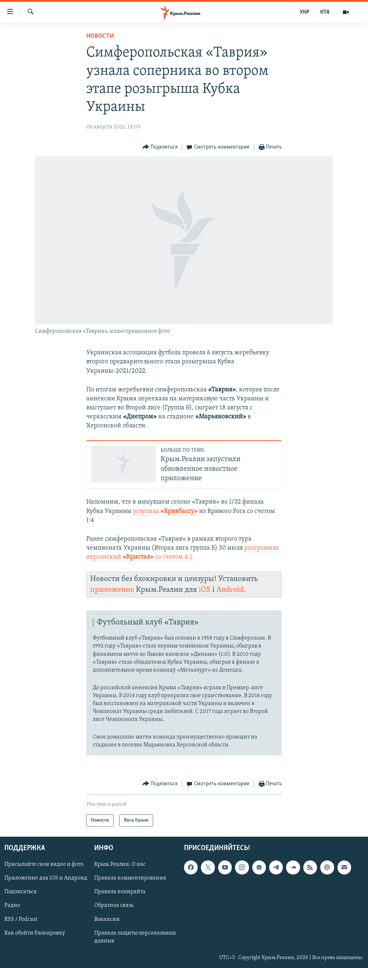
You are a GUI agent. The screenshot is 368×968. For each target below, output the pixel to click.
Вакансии (107, 919)
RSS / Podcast (20, 919)
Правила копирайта (120, 892)
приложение (112, 590)
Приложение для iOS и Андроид (45, 878)
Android (230, 590)
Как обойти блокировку (34, 933)
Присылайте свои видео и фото (43, 864)
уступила (166, 511)
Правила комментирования (130, 878)
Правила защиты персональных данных (135, 937)
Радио (12, 906)
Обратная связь (113, 906)
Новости (100, 36)
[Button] (160, 147)
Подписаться (20, 892)
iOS (205, 590)
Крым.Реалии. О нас (120, 864)
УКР (304, 12)
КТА (325, 12)
